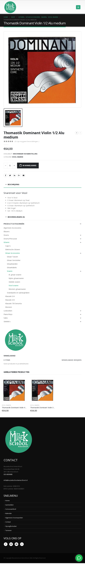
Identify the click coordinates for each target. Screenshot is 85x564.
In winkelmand (29, 165)
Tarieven (8, 530)
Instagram (22, 544)
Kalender (8, 513)
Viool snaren (17, 157)
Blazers (6, 231)
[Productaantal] (10, 166)
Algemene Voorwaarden (14, 518)
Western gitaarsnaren (17, 289)
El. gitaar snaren (15, 275)
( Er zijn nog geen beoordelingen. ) (26, 141)
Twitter (10, 175)
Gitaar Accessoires (12, 253)
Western (8, 307)
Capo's (8, 246)
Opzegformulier (11, 526)
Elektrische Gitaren (12, 249)
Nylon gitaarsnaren (16, 278)
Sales (6, 318)
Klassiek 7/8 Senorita (13, 303)
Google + (19, 175)
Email (23, 175)
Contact (8, 522)
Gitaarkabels (12, 267)
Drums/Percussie (10, 239)
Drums (6, 235)
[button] (78, 7)
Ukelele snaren (14, 282)
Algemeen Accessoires (12, 228)
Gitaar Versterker (13, 260)
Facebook (5, 175)
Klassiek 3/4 (10, 296)
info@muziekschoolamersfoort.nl (16, 480)
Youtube (16, 544)
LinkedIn (14, 175)
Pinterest (11, 544)
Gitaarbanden (12, 264)
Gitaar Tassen (12, 257)
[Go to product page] (14, 390)
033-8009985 (8, 474)
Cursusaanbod (10, 509)
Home (7, 501)
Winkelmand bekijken (71, 360)
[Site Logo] (10, 7)
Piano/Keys (8, 314)
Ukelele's (7, 321)
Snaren (9, 271)
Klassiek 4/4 (10, 300)
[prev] (76, 133)
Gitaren (6, 242)
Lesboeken (8, 311)
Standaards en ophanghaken (18, 293)
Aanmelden (9, 505)
